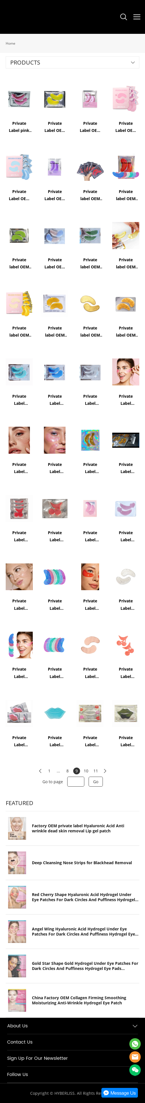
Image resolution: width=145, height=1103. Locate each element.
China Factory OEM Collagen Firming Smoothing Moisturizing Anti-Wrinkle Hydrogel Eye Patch (79, 1000)
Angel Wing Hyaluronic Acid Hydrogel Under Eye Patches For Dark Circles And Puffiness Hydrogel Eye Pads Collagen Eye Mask (83, 931)
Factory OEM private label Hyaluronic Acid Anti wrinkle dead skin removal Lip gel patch (78, 828)
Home (10, 43)
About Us (17, 1026)
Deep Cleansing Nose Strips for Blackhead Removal (82, 862)
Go (95, 781)
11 (95, 771)
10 (86, 771)
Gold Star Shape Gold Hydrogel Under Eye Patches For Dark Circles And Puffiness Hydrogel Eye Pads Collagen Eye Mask (85, 966)
